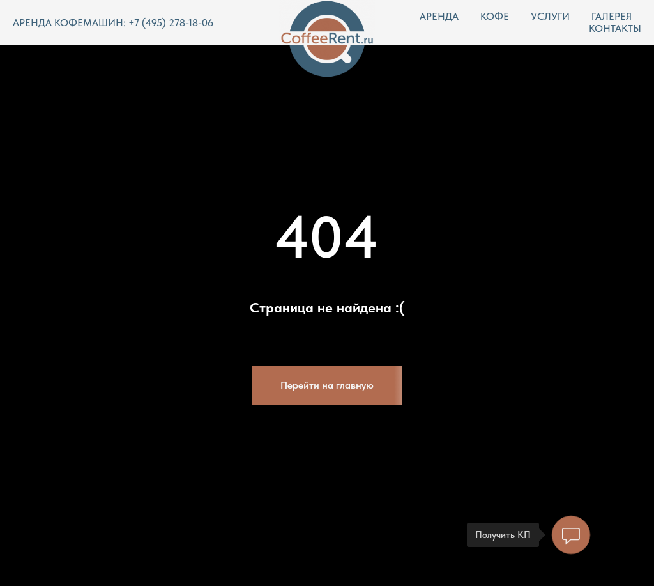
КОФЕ (494, 16)
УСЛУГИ (550, 16)
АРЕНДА (439, 16)
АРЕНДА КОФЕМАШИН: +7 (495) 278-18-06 (113, 23)
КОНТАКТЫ (615, 28)
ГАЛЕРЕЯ (611, 16)
